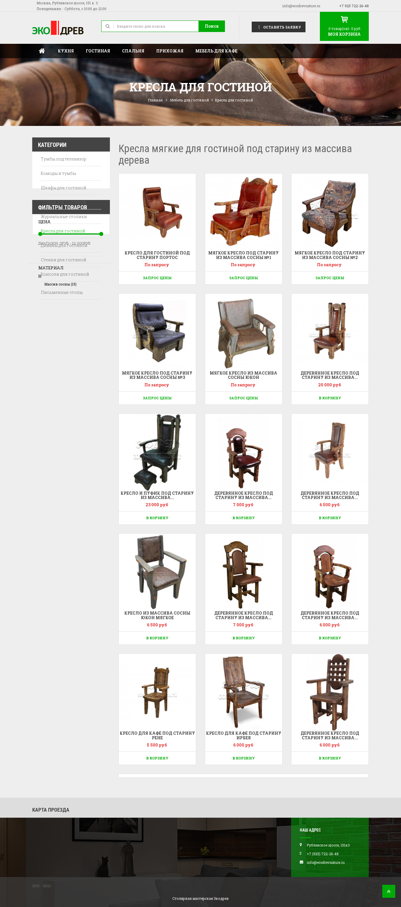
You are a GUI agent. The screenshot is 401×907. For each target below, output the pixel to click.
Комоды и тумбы (58, 174)
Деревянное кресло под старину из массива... (330, 375)
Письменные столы (62, 293)
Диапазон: (48, 357)
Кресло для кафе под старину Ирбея (243, 735)
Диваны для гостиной (64, 246)
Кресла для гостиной (63, 232)
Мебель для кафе (216, 51)
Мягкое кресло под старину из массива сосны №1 (243, 255)
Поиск (212, 26)
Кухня (66, 51)
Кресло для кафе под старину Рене (157, 735)
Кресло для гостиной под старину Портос (157, 255)
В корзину (330, 398)
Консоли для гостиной (65, 275)
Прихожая (170, 51)
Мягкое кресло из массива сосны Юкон (243, 375)
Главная (42, 51)
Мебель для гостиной (189, 100)
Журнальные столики (64, 217)
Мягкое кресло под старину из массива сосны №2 (330, 255)
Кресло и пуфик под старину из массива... (157, 495)
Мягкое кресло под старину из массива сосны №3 (157, 375)
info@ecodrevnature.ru (301, 5)
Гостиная (98, 51)
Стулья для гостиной (63, 203)
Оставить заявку (278, 27)
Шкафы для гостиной (63, 189)
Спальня (133, 51)
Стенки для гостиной (63, 261)
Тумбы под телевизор (63, 160)
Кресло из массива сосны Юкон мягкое (157, 615)
